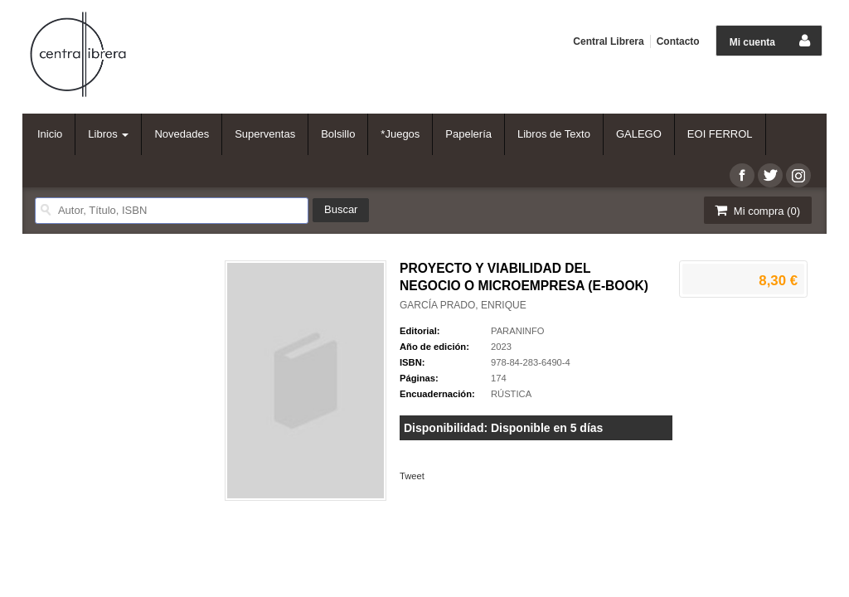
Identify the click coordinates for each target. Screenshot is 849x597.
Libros (108, 134)
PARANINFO (517, 331)
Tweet (412, 476)
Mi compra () (756, 210)
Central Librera (608, 41)
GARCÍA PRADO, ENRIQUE (463, 305)
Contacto (678, 41)
